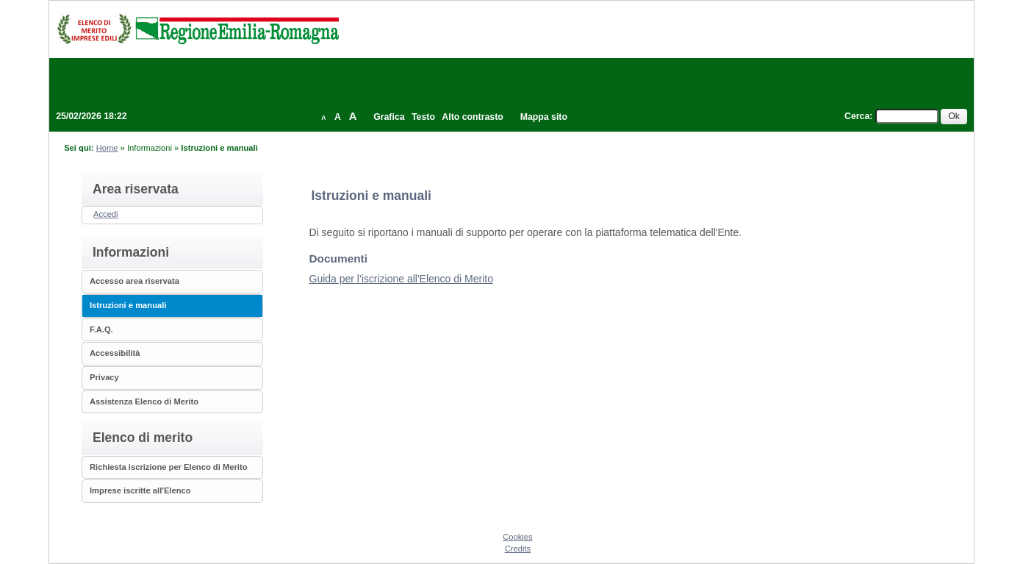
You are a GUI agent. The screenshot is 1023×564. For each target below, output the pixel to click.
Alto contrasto (472, 117)
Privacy (104, 377)
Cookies (517, 536)
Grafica (388, 117)
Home (107, 147)
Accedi (105, 214)
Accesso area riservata (134, 280)
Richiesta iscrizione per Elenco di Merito (169, 467)
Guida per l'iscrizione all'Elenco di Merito (401, 279)
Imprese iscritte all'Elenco (140, 490)
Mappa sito (543, 117)
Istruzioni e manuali (128, 305)
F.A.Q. (101, 329)
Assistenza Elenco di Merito (144, 401)
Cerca (856, 116)
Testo (423, 117)
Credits (518, 548)
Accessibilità (115, 353)
